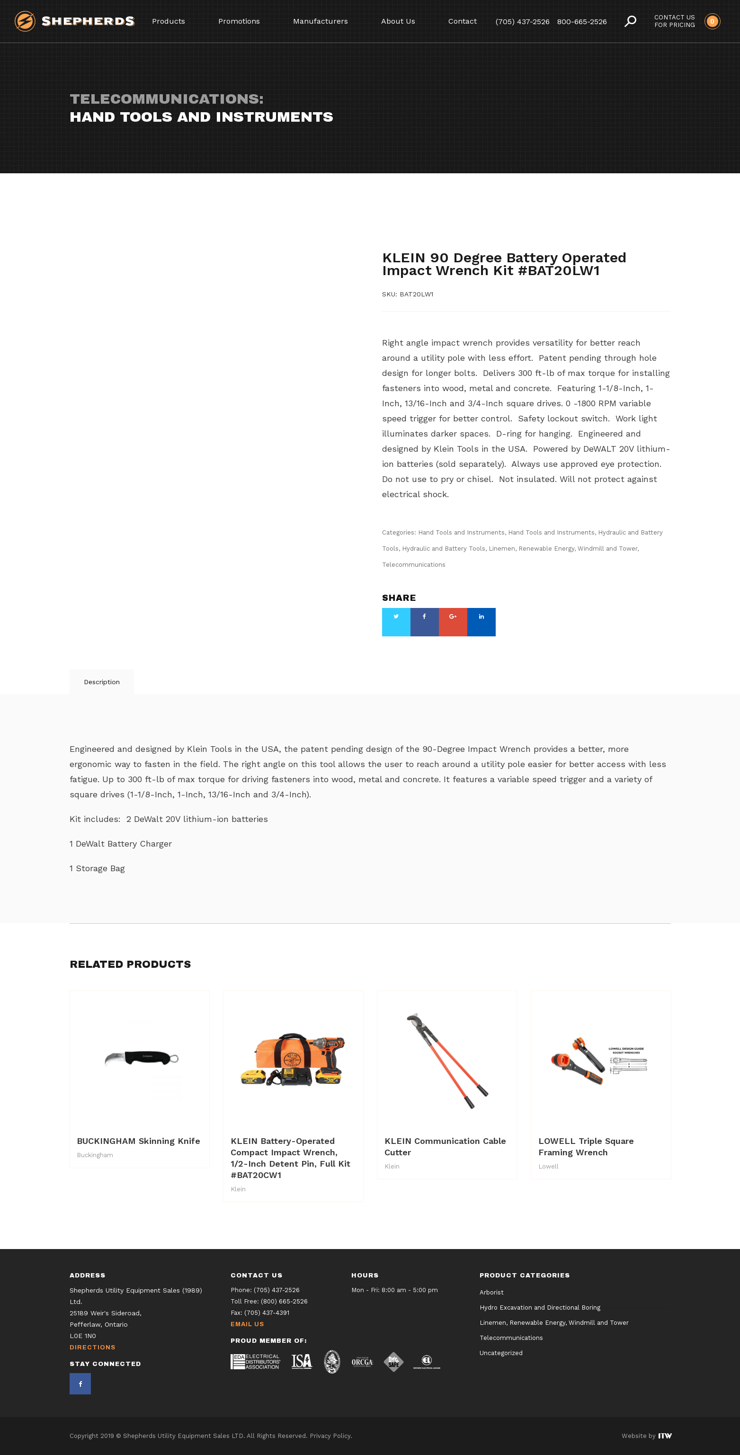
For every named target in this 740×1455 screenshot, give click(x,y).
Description (102, 682)
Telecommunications (496, 242)
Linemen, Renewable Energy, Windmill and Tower (563, 548)
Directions (93, 1347)
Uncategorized (501, 1353)
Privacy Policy (330, 1435)
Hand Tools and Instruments (433, 225)
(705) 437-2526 (523, 21)
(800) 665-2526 (284, 1301)
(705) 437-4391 (266, 1312)
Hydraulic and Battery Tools (490, 234)
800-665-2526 (582, 21)
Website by (646, 1435)
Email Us (247, 1324)
